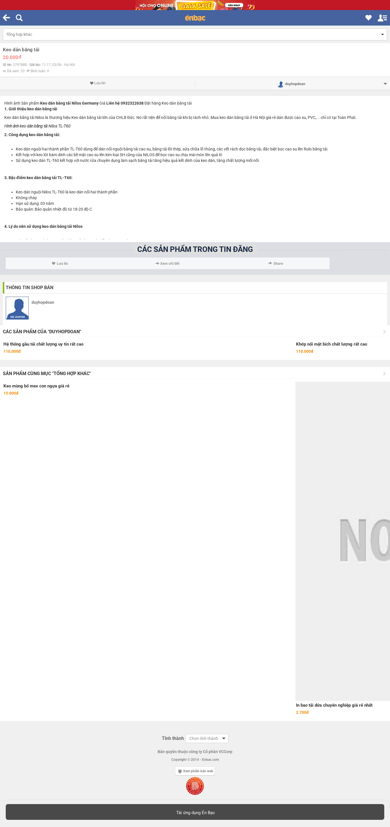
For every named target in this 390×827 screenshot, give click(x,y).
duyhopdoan (43, 302)
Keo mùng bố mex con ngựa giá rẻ (36, 386)
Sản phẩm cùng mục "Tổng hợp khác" (47, 373)
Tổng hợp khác (19, 34)
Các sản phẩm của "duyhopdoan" (42, 331)
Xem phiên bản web (195, 771)
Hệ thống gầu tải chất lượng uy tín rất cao (43, 344)
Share (275, 263)
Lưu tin (97, 83)
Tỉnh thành (173, 738)
